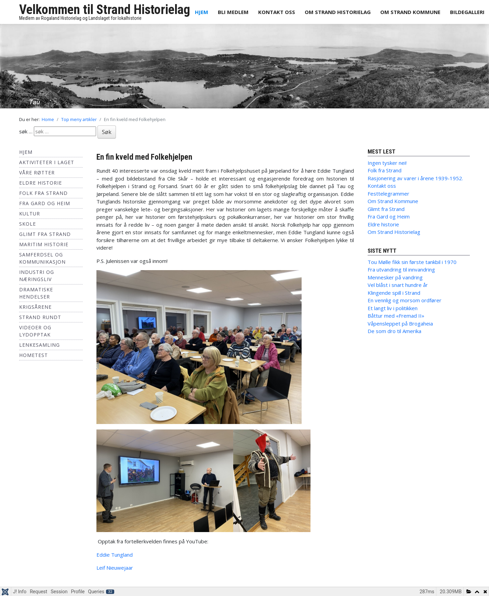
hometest (33, 355)
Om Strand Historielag (338, 12)
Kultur (29, 213)
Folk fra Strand (43, 193)
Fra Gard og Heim (44, 203)
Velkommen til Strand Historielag (104, 9)
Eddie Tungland (114, 554)
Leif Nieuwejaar (114, 567)
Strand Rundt (40, 317)
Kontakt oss (276, 12)
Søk (106, 132)
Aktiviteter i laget (46, 162)
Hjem (201, 12)
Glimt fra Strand (45, 234)
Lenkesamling (39, 345)
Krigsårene (35, 307)
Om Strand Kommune (410, 12)
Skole (27, 224)
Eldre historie (40, 183)
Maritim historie (43, 244)
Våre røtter (37, 172)
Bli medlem (233, 12)
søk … (25, 131)
